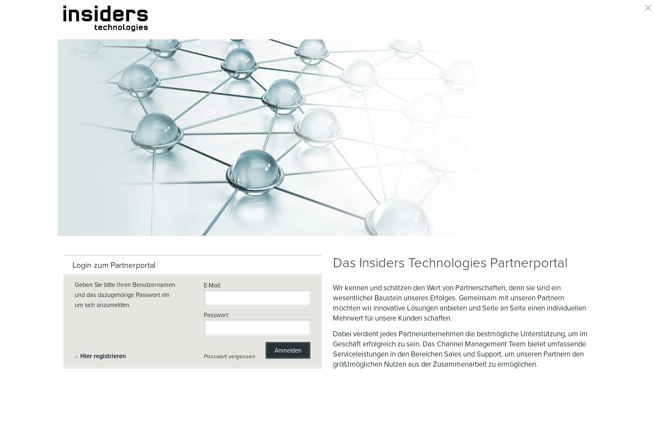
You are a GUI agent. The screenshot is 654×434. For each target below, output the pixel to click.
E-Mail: (212, 285)
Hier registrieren (103, 356)
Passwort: (217, 315)
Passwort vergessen (229, 356)
